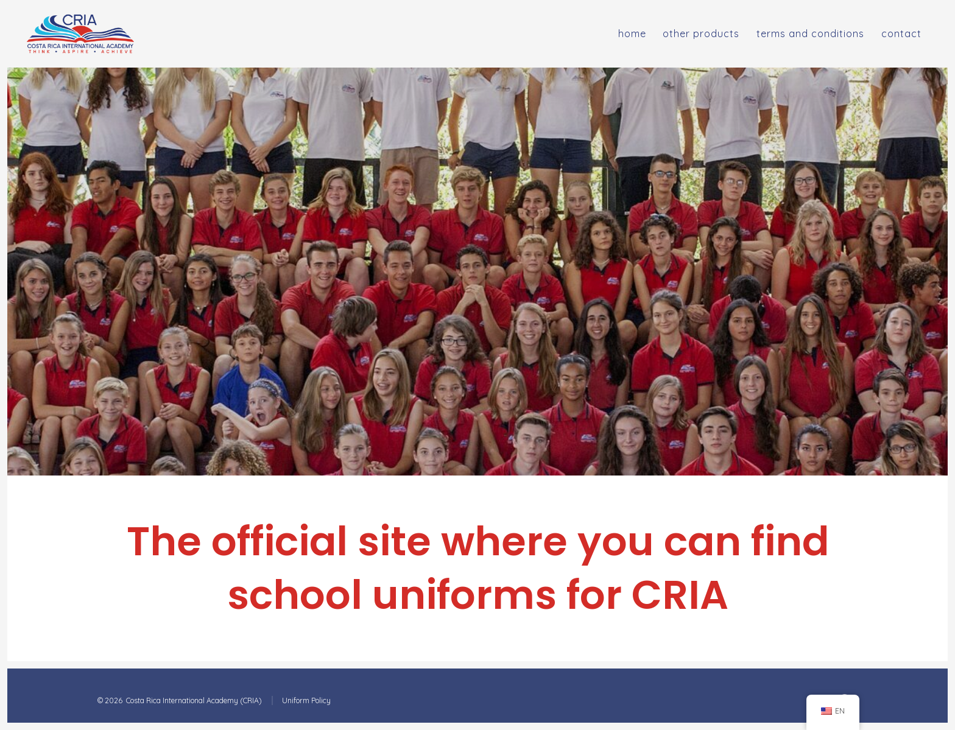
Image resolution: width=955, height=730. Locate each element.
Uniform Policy (306, 700)
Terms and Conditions (810, 33)
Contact (901, 33)
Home (632, 33)
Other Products (701, 33)
